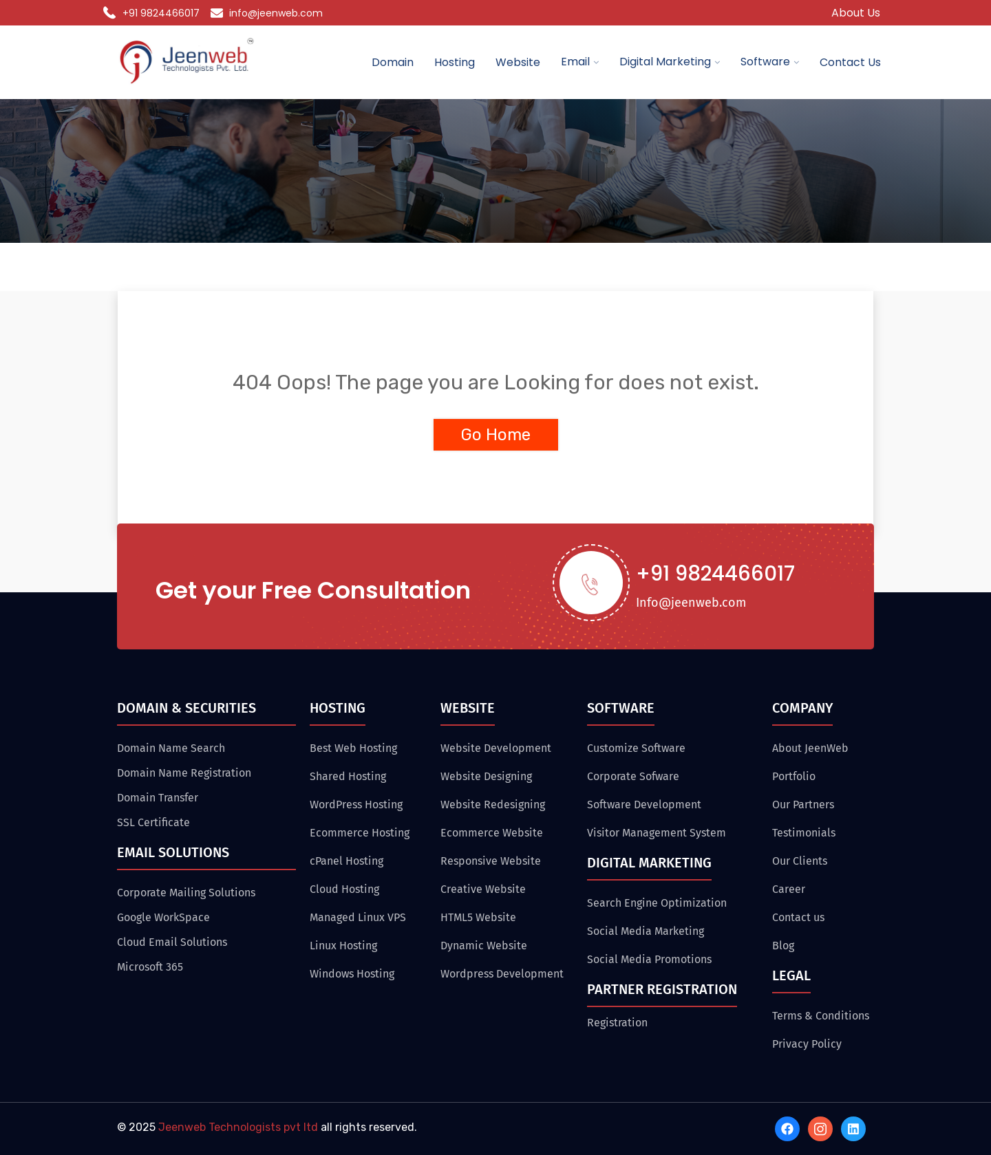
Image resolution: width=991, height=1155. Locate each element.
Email (575, 61)
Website (518, 62)
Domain (393, 62)
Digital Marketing (665, 61)
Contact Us (850, 62)
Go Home (496, 434)
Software (765, 61)
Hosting (454, 62)
